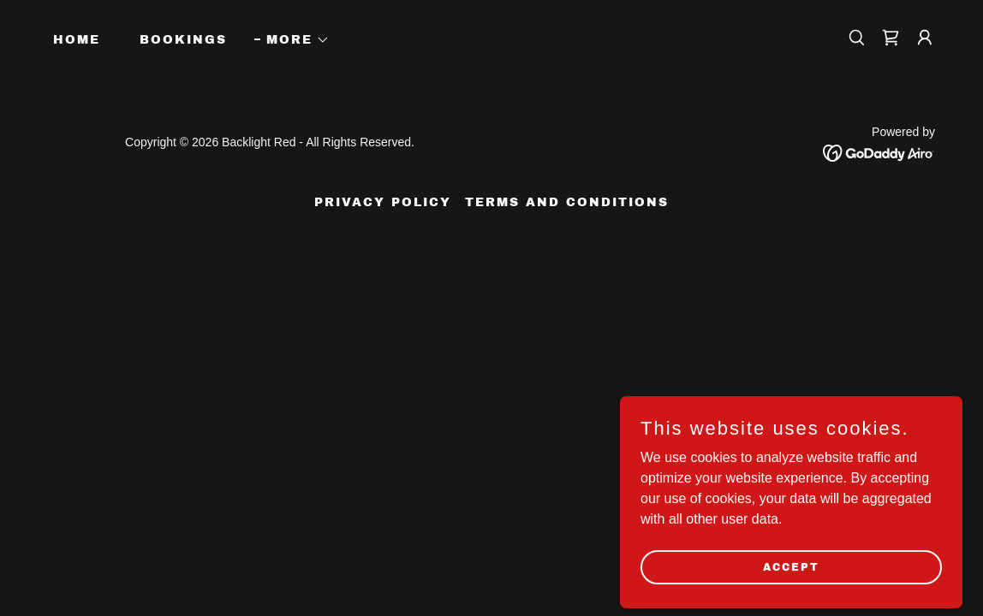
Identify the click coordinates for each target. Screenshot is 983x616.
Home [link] (76, 39)
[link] (890, 38)
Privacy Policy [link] (382, 202)
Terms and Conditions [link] (567, 202)
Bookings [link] (183, 39)
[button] (292, 40)
